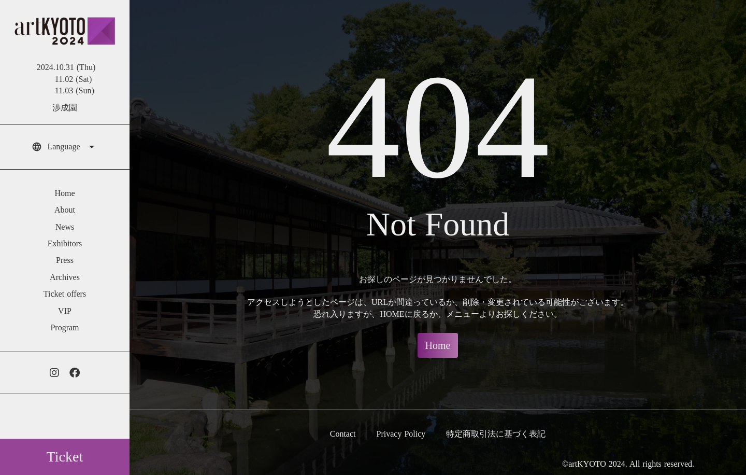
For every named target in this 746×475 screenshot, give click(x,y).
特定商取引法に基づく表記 (496, 433)
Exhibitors (65, 243)
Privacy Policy (401, 433)
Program (64, 327)
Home (64, 193)
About (64, 209)
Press (65, 260)
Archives (65, 277)
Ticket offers (65, 293)
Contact (343, 433)
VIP (64, 310)
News (64, 226)
